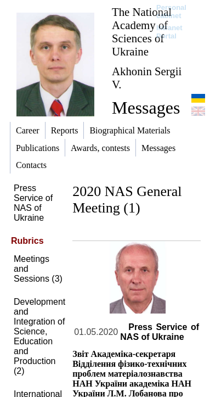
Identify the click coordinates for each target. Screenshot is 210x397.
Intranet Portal (169, 32)
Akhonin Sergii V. (146, 78)
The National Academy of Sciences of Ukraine (142, 31)
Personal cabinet (171, 11)
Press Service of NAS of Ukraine (33, 202)
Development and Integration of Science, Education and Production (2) (39, 336)
